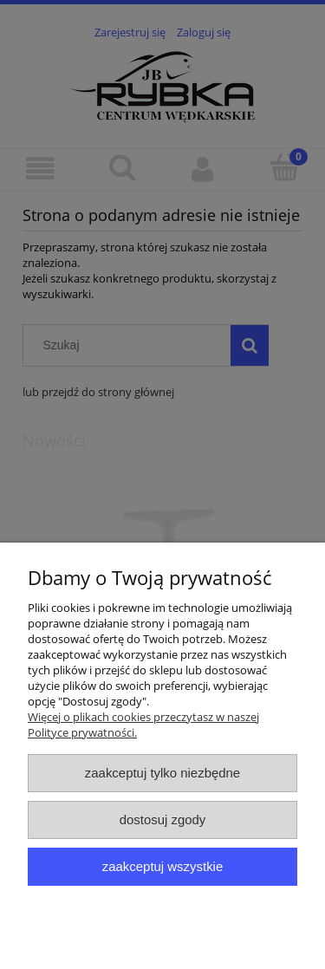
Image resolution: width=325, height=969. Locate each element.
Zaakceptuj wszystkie (162, 866)
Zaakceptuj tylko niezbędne (162, 772)
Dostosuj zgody (163, 819)
